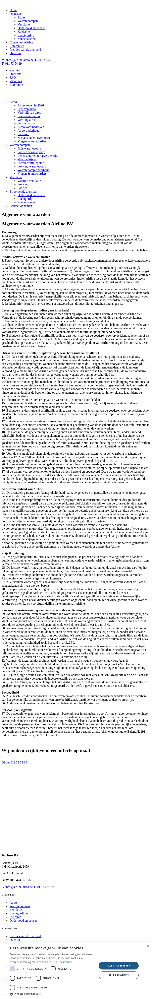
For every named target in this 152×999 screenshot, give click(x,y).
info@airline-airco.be (18, 60)
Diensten (15, 13)
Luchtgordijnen (19, 913)
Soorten (22, 188)
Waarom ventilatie (29, 180)
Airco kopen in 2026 (31, 105)
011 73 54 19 (44, 60)
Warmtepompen (28, 21)
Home (13, 10)
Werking (23, 184)
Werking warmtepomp (32, 166)
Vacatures (16, 81)
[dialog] (76, 970)
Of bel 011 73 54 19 (14, 762)
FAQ (13, 77)
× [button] (147, 946)
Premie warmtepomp (31, 163)
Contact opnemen (21, 206)
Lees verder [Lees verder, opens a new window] (65, 962)
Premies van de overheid (25, 49)
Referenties (17, 46)
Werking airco (27, 119)
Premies (15, 70)
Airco (21, 17)
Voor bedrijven (27, 159)
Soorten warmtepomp (31, 152)
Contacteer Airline (21, 42)
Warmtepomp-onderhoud (33, 170)
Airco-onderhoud (28, 130)
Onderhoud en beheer (31, 28)
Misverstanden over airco (34, 137)
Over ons (15, 53)
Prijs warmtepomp (29, 148)
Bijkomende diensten (23, 191)
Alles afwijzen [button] (118, 975)
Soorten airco (26, 123)
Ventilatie (24, 24)
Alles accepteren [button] (119, 965)
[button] (52, 994)
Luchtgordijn (26, 35)
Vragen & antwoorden (32, 141)
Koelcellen (24, 31)
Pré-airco (23, 134)
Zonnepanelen (27, 38)
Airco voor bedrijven (31, 127)
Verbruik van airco (29, 112)
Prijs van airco (27, 109)
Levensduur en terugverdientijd (38, 155)
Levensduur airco (29, 116)
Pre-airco (15, 917)
